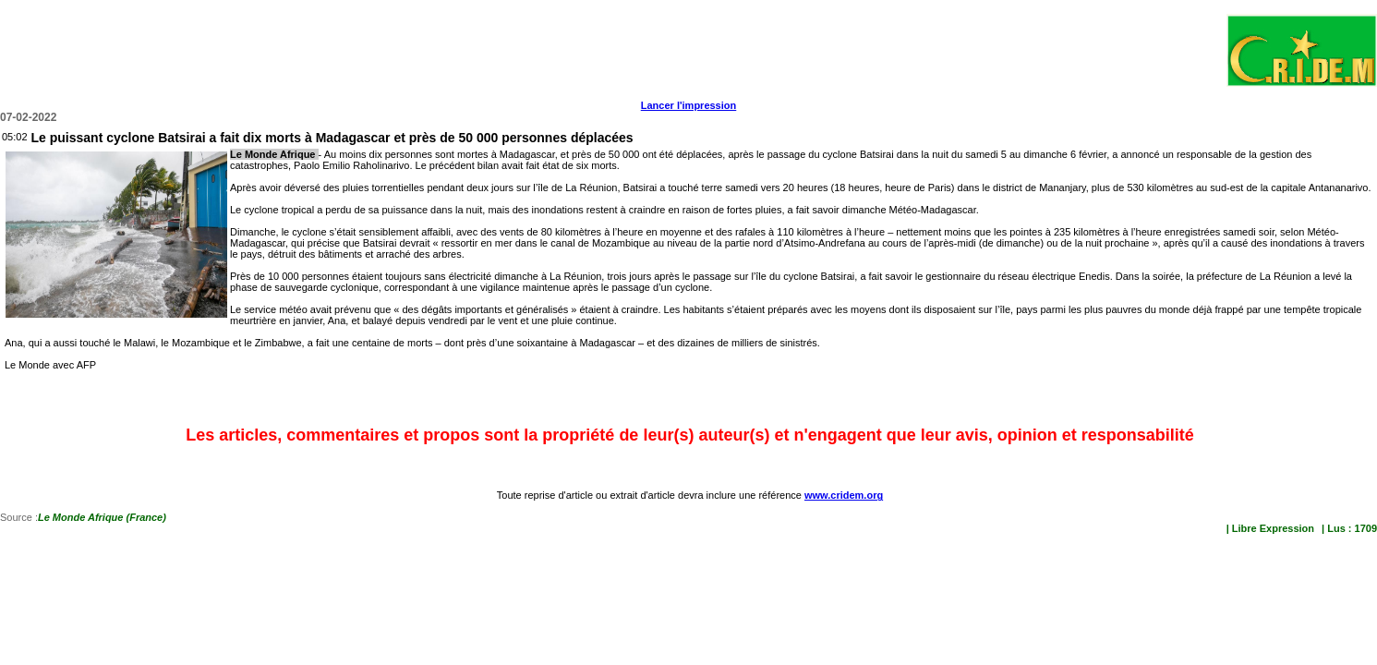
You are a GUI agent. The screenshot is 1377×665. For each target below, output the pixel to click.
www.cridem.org (843, 495)
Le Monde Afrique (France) (102, 517)
